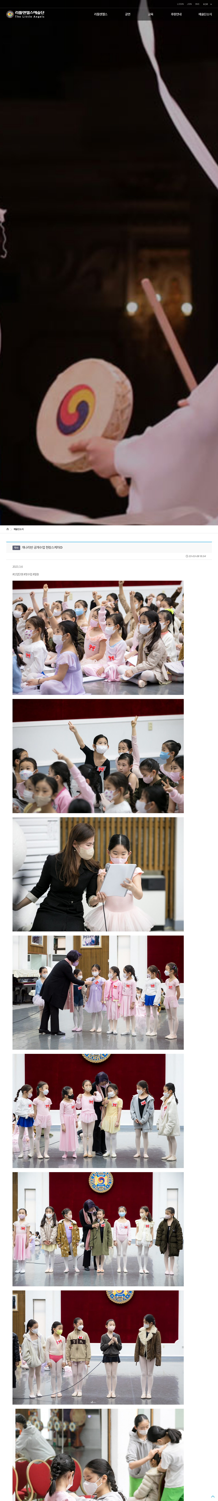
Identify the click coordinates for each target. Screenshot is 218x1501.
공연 (127, 14)
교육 (150, 14)
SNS (197, 4)
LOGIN (180, 4)
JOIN (189, 4)
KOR (207, 4)
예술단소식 (205, 14)
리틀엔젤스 (100, 14)
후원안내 (176, 14)
